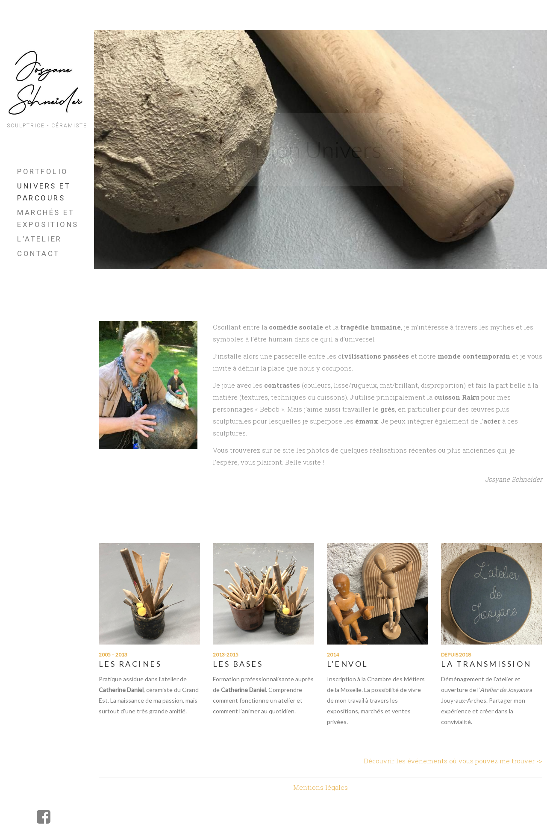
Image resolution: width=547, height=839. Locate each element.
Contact (38, 253)
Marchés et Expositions (48, 218)
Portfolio (42, 171)
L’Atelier (39, 239)
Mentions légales (320, 787)
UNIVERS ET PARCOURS (44, 192)
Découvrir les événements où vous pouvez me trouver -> (453, 761)
